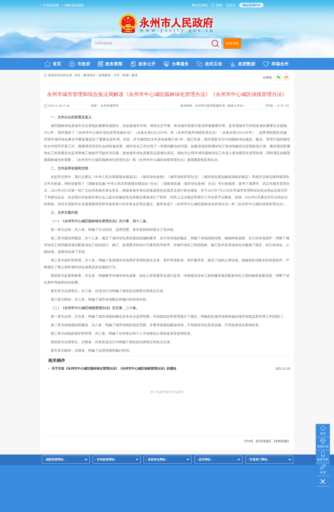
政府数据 (242, 64)
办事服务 (176, 64)
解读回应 (89, 75)
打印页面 (263, 441)
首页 (52, 64)
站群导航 (232, 43)
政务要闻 (110, 64)
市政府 (79, 64)
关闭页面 (281, 441)
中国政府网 (51, 5)
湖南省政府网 (74, 5)
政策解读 (105, 75)
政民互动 (209, 64)
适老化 (231, 5)
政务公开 (142, 64)
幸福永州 (275, 64)
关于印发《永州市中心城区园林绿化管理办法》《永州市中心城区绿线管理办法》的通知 (114, 368)
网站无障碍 (200, 5)
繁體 (219, 5)
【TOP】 (248, 441)
